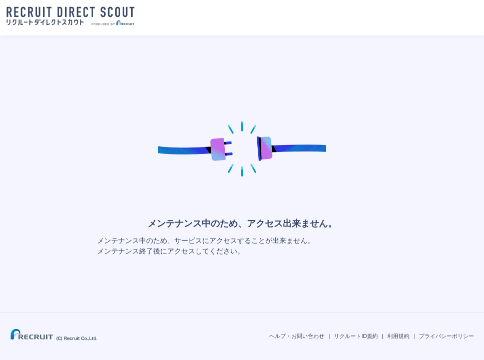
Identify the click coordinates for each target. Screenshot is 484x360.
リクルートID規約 (356, 336)
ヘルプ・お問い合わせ (296, 336)
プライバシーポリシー (446, 336)
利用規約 (398, 336)
